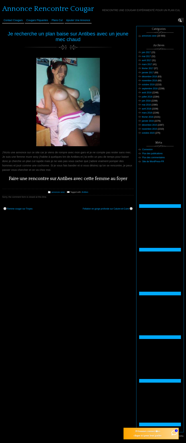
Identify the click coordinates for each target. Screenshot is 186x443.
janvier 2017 (148, 72)
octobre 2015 (148, 133)
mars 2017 (147, 64)
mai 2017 (146, 56)
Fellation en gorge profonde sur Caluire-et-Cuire (108, 208)
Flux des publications (152, 153)
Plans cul (57, 20)
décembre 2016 (149, 76)
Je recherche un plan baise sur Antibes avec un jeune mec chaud (68, 36)
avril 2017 (146, 60)
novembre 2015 (149, 129)
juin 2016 (146, 100)
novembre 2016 (149, 80)
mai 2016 (146, 104)
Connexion (147, 149)
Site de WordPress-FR (153, 161)
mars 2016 (147, 112)
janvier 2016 (148, 121)
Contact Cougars (13, 20)
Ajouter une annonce (78, 20)
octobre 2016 (148, 84)
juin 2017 (146, 52)
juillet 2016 (147, 96)
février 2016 (147, 117)
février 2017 (147, 68)
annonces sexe (58, 192)
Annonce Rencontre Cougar (48, 9)
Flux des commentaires (153, 157)
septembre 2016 (150, 88)
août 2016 (146, 92)
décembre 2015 (149, 125)
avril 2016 (146, 108)
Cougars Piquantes (37, 20)
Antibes (85, 192)
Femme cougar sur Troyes (18, 208)
